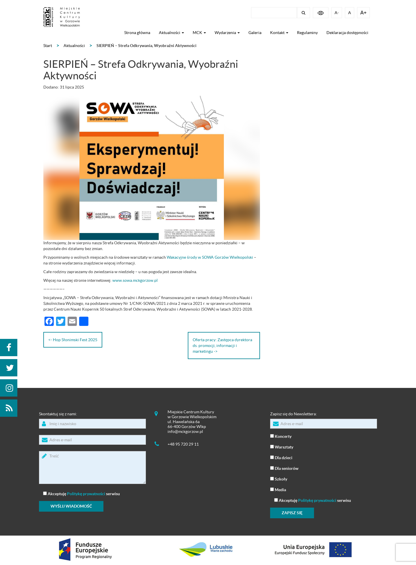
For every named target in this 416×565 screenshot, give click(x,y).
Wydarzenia (227, 32)
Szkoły (278, 478)
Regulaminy (307, 32)
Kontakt (279, 32)
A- (337, 12)
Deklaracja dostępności (347, 32)
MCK (199, 32)
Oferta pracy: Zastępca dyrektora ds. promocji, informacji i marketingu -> (222, 345)
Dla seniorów (284, 468)
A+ (363, 12)
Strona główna (137, 32)
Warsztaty (281, 446)
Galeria (254, 32)
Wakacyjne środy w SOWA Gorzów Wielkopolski (210, 257)
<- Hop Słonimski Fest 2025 (72, 339)
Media (278, 489)
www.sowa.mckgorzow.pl (135, 280)
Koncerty (280, 436)
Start (47, 45)
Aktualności (171, 32)
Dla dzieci (281, 457)
